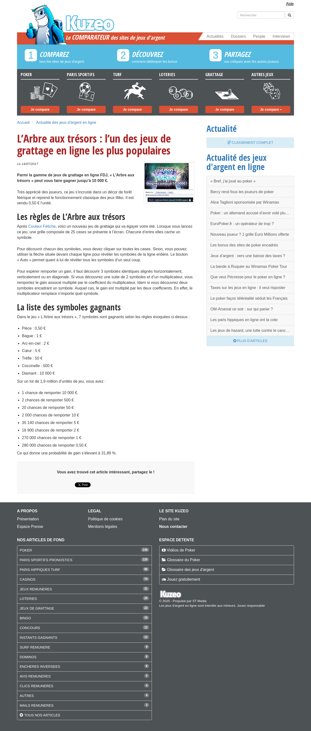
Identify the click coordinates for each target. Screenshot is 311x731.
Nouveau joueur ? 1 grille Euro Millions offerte (249, 234)
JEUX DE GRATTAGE (37, 608)
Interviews (281, 36)
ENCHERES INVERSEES (40, 666)
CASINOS (27, 579)
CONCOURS (30, 628)
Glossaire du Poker (183, 560)
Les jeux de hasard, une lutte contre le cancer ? (251, 330)
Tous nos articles (42, 715)
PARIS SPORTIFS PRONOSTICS (46, 560)
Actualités (215, 36)
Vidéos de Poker (181, 550)
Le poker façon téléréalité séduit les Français (249, 298)
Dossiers (238, 36)
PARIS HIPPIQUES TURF (40, 570)
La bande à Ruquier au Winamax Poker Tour (248, 266)
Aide (290, 4)
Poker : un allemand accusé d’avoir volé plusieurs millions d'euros (252, 213)
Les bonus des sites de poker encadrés (244, 245)
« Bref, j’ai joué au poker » (233, 181)
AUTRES (27, 696)
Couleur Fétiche (42, 226)
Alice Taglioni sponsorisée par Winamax (244, 202)
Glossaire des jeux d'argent (190, 570)
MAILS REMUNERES (36, 705)
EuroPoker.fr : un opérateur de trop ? (242, 224)
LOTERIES (28, 599)
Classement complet (250, 142)
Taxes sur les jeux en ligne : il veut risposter (247, 288)
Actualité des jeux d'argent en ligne (66, 122)
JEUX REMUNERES (36, 589)
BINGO (25, 618)
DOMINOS (28, 657)
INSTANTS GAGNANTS (38, 638)
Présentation (28, 519)
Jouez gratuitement (183, 579)
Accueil (23, 122)
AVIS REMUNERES (35, 676)
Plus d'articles (250, 341)
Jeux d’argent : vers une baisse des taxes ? (247, 256)
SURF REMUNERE (35, 647)
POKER (26, 550)
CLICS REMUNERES (36, 686)
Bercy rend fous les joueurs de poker (242, 192)
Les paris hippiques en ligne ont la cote (244, 320)
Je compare (40, 109)
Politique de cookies (105, 519)
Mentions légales (102, 526)
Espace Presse (30, 526)
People (259, 36)
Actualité (222, 128)
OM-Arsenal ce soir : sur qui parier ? (241, 309)
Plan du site (169, 519)
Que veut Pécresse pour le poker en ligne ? (247, 277)
